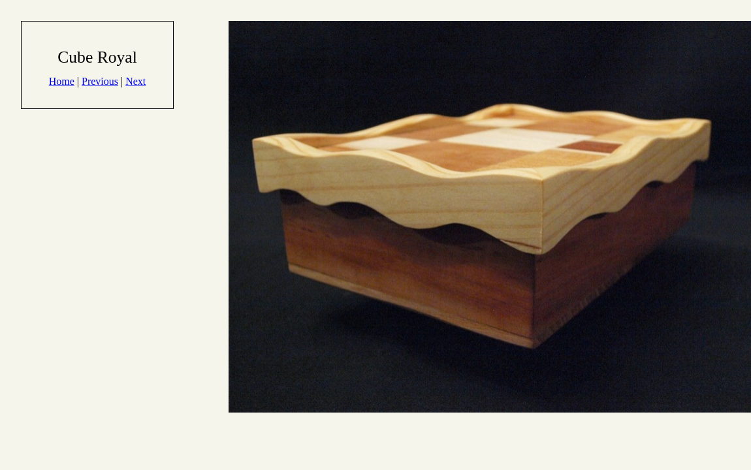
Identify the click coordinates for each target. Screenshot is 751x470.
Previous (100, 81)
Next (135, 81)
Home (61, 81)
